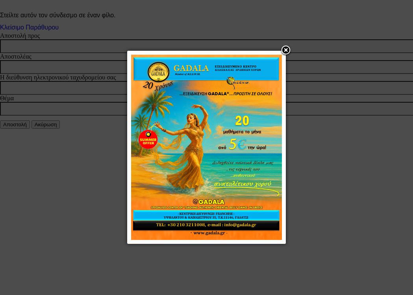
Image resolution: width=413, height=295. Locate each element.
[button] (286, 51)
